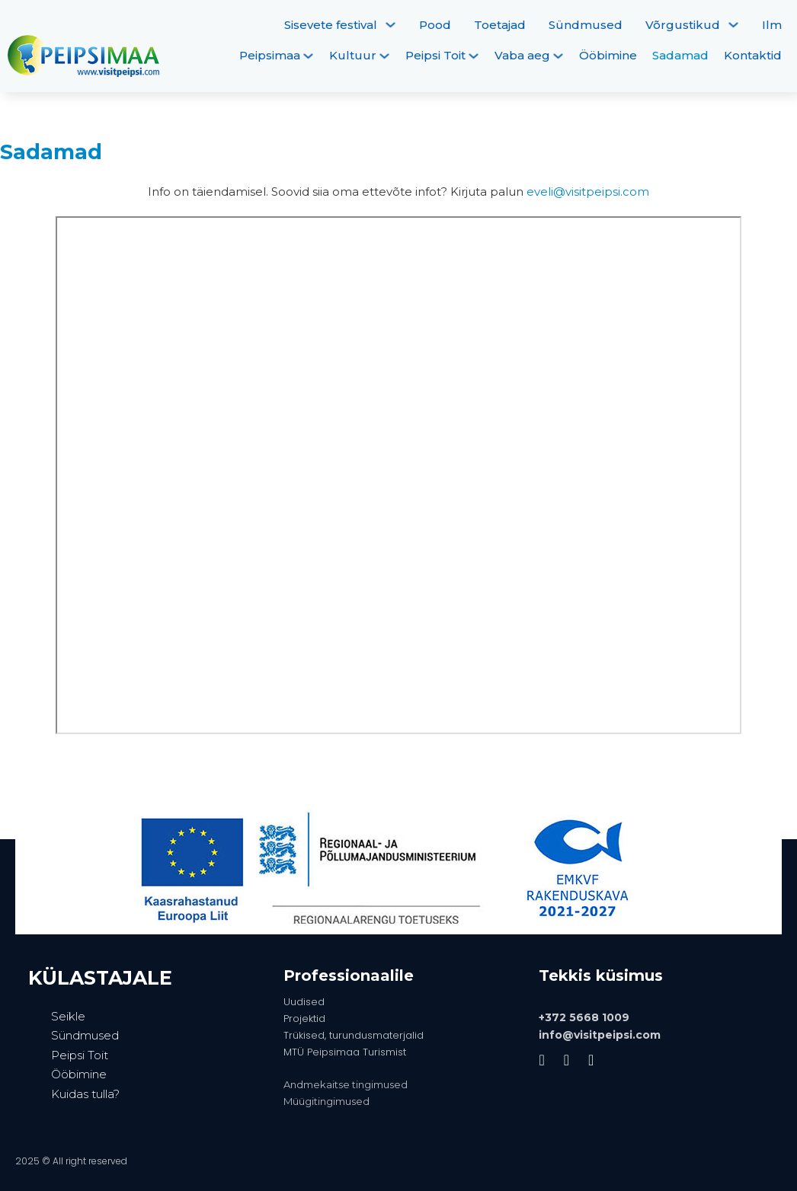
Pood (435, 25)
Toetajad (500, 25)
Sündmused (586, 25)
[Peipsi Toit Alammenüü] (473, 56)
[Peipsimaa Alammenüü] (308, 56)
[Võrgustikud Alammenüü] (733, 24)
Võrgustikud (682, 25)
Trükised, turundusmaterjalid (353, 1035)
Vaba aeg (522, 55)
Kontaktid (753, 55)
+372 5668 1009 (584, 1017)
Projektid (304, 1018)
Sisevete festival (330, 25)
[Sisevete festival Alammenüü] (390, 24)
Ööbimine (608, 55)
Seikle (68, 1016)
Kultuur (352, 55)
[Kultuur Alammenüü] (384, 56)
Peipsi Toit (435, 55)
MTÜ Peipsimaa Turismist (344, 1052)
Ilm (772, 25)
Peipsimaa (269, 55)
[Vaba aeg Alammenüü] (558, 56)
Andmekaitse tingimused (345, 1084)
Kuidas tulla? (85, 1094)
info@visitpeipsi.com (600, 1035)
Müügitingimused (326, 1101)
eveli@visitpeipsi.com (588, 191)
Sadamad (680, 55)
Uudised (304, 1002)
